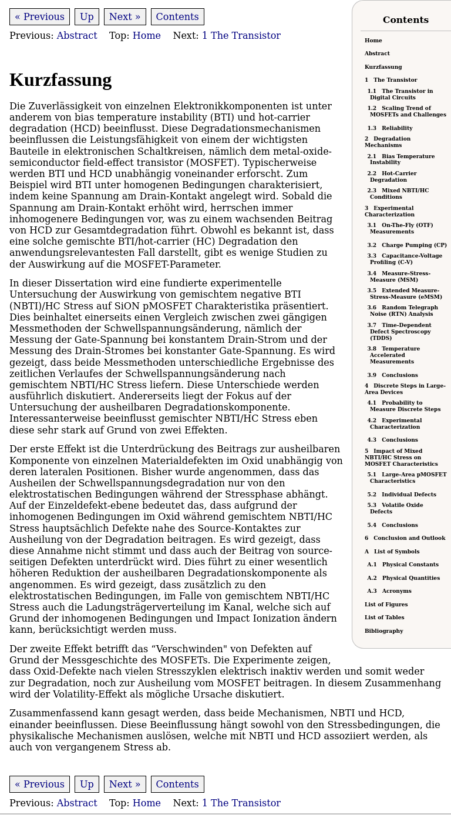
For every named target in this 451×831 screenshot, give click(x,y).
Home (373, 40)
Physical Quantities (405, 578)
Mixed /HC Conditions (399, 194)
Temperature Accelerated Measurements (395, 355)
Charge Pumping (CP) (408, 245)
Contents (177, 16)
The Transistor (391, 80)
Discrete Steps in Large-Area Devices (405, 389)
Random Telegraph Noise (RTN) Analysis (404, 311)
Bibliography (384, 631)
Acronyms (391, 591)
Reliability (391, 128)
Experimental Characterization (390, 211)
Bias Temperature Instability (402, 159)
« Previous (40, 16)
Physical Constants (404, 565)
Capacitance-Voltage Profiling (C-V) (406, 259)
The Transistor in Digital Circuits (401, 94)
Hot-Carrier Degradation (393, 177)
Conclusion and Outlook (405, 538)
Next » (125, 16)
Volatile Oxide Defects (396, 508)
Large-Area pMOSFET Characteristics (408, 478)
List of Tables (385, 617)
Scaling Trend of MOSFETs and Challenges (408, 111)
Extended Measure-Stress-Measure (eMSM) (406, 294)
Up (87, 16)
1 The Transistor (240, 35)
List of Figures (386, 605)
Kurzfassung (383, 67)
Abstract (377, 53)
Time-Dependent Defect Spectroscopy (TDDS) (401, 331)
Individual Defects (403, 495)
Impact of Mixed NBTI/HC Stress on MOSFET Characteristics (401, 457)
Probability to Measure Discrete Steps (405, 406)
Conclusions (394, 375)
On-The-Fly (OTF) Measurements (401, 228)
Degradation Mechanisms (387, 142)
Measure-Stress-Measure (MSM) (400, 277)
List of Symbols (392, 552)
